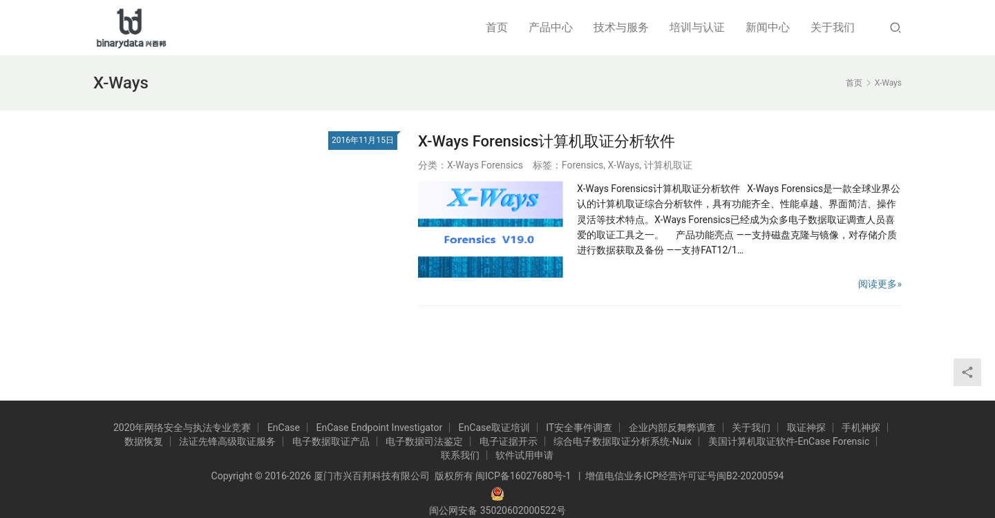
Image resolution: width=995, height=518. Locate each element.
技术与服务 (621, 27)
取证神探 (806, 427)
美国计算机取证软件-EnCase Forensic (789, 441)
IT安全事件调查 (579, 427)
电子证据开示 (509, 441)
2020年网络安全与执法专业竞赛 (182, 427)
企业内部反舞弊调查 (672, 427)
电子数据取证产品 (331, 441)
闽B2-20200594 (750, 475)
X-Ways (624, 165)
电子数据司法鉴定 (424, 441)
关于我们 (833, 27)
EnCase (283, 427)
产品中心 (551, 27)
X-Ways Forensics (485, 165)
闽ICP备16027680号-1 (523, 475)
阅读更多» (880, 283)
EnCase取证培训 (494, 427)
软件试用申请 (524, 455)
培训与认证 (697, 27)
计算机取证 (668, 165)
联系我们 (460, 455)
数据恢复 (143, 441)
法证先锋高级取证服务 (227, 441)
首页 (497, 27)
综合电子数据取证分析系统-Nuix (622, 441)
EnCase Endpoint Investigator (379, 427)
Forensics (583, 165)
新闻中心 (768, 27)
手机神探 (861, 427)
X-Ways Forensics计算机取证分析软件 (546, 141)
